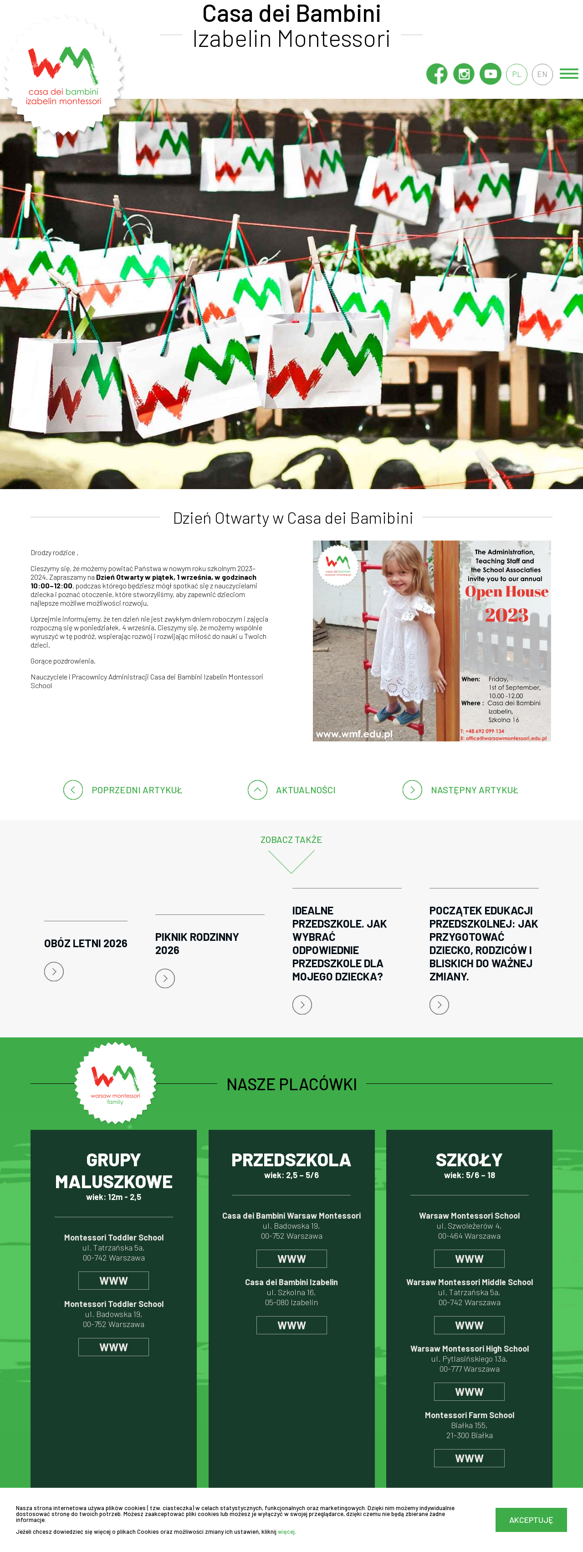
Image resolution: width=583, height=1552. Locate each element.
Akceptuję (531, 1520)
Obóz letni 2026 (86, 943)
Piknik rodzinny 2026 (197, 943)
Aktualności (306, 789)
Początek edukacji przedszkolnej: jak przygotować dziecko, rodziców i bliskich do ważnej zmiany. (484, 943)
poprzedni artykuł (137, 789)
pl (516, 74)
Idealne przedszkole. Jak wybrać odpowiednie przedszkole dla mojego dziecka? (339, 943)
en (542, 74)
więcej (286, 1531)
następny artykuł (474, 789)
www (113, 1280)
